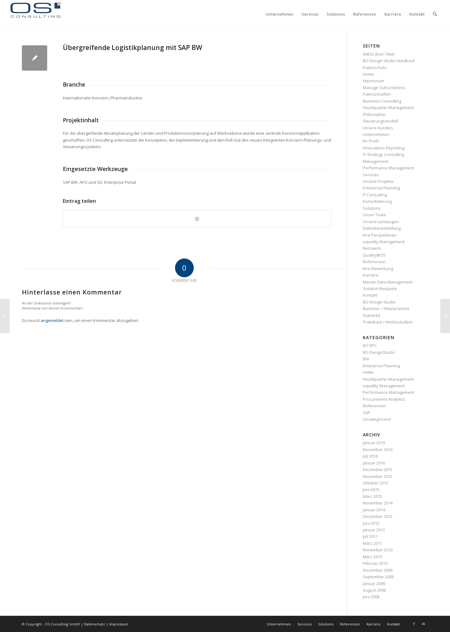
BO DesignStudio (379, 352)
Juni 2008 (371, 596)
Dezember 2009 (377, 570)
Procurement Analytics (384, 399)
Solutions (372, 208)
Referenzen (374, 261)
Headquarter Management (388, 107)
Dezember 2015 (377, 469)
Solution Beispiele (380, 288)
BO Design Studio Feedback (389, 60)
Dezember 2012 (377, 516)
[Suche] (435, 14)
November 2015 (377, 476)
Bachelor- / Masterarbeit (386, 308)
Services (371, 175)
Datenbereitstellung (382, 228)
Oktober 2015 (375, 483)
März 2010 (372, 556)
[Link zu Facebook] (414, 624)
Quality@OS (374, 255)
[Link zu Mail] (423, 624)
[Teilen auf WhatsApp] (197, 219)
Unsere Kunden (378, 128)
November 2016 (377, 449)
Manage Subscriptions (384, 87)
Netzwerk (372, 248)
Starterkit (371, 315)
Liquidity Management (384, 241)
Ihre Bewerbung (378, 268)
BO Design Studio (379, 302)
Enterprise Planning (381, 188)
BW (366, 359)
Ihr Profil (371, 141)
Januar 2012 (374, 530)
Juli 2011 (370, 536)
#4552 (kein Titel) (378, 54)
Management (375, 161)
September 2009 (378, 576)
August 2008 (374, 590)
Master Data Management (387, 282)
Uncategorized (377, 419)
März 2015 (372, 496)
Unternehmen (376, 134)
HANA (368, 372)
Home (368, 74)
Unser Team (374, 215)
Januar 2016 (374, 463)
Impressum (373, 80)
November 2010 (377, 550)
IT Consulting (375, 195)
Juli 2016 (370, 456)
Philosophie (374, 114)
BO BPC (370, 345)
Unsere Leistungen (381, 221)
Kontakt (370, 295)
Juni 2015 (371, 489)
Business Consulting (382, 101)
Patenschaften (377, 94)
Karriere (370, 275)
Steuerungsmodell (380, 121)
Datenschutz (375, 67)
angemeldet (52, 320)
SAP (366, 412)
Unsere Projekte (378, 181)
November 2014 (377, 503)
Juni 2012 (371, 523)
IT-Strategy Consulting (383, 154)
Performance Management (388, 168)
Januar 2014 (374, 510)
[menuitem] (280, 14)
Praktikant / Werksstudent (387, 322)
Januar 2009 (374, 583)
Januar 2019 (374, 442)
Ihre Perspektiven (380, 235)
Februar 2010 (375, 563)
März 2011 (372, 543)
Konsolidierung (377, 201)
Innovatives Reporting (383, 148)
